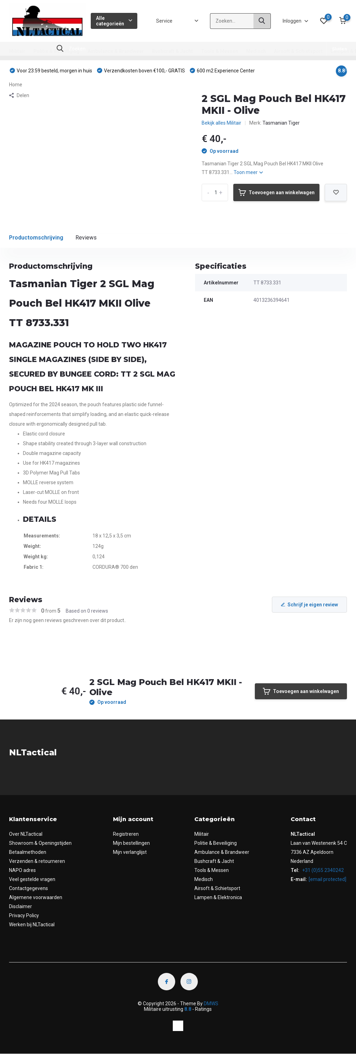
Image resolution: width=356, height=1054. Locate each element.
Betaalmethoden (27, 852)
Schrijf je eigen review (309, 604)
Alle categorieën (114, 20)
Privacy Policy (24, 915)
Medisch (256, 51)
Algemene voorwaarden (35, 897)
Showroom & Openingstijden (40, 843)
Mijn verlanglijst (130, 852)
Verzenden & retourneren (37, 861)
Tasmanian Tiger (281, 123)
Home (15, 84)
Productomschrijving (36, 237)
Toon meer (248, 172)
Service (164, 21)
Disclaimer (20, 906)
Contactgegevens (28, 888)
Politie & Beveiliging (56, 51)
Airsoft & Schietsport (298, 51)
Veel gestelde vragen (32, 879)
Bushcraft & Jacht (172, 51)
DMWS (211, 1003)
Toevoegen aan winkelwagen (276, 192)
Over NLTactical (25, 834)
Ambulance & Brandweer (116, 51)
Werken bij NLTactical (32, 924)
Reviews (86, 237)
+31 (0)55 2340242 (322, 870)
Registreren (126, 834)
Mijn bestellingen (131, 843)
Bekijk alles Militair (221, 123)
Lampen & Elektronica (218, 897)
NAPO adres (22, 870)
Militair (17, 51)
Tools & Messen (219, 51)
